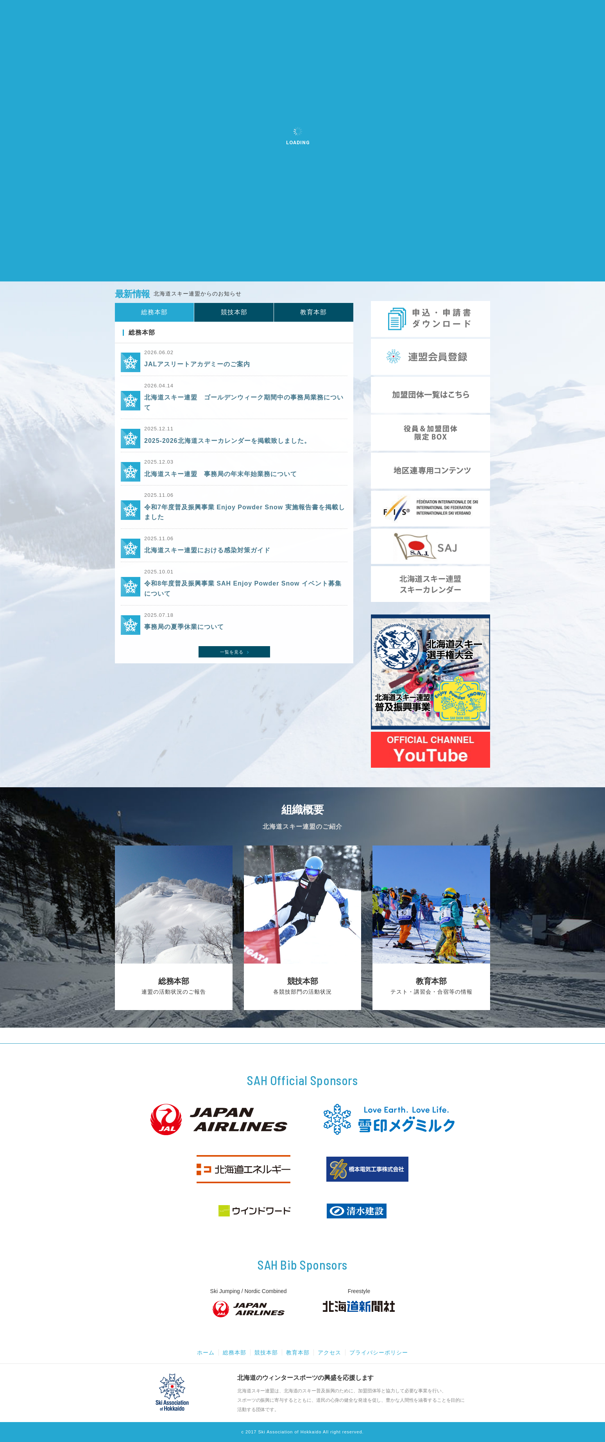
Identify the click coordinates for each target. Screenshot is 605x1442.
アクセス (329, 1352)
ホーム (206, 1352)
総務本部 (234, 1352)
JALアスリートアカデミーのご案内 (197, 364)
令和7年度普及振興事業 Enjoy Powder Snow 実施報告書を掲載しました (244, 512)
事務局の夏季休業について (184, 626)
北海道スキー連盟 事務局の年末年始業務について (220, 474)
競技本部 (266, 1352)
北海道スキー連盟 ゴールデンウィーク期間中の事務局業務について (244, 402)
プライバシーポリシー (378, 1352)
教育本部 (298, 1352)
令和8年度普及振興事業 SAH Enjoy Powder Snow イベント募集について (243, 588)
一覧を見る (235, 652)
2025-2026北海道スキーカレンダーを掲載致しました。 (227, 440)
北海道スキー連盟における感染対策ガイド (207, 550)
